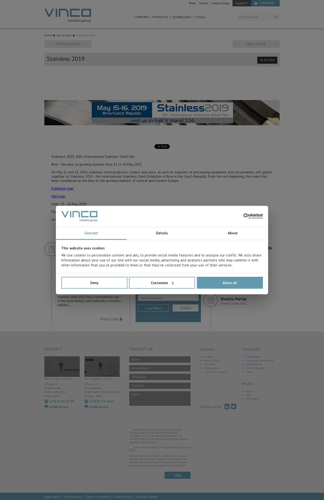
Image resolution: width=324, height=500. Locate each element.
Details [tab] (162, 233)
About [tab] (233, 233)
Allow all (230, 283)
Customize (162, 283)
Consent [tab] (91, 233)
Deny (94, 283)
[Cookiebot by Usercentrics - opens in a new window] (242, 216)
